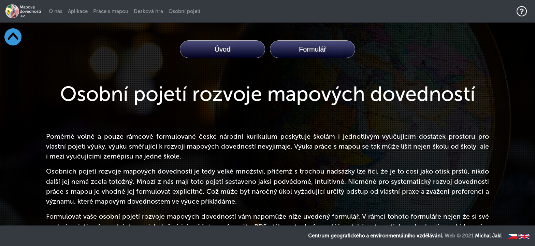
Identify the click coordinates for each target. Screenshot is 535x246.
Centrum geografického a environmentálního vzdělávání (375, 236)
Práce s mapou (110, 11)
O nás (57, 11)
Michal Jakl (488, 236)
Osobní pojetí (184, 11)
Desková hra (148, 11)
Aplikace (78, 11)
